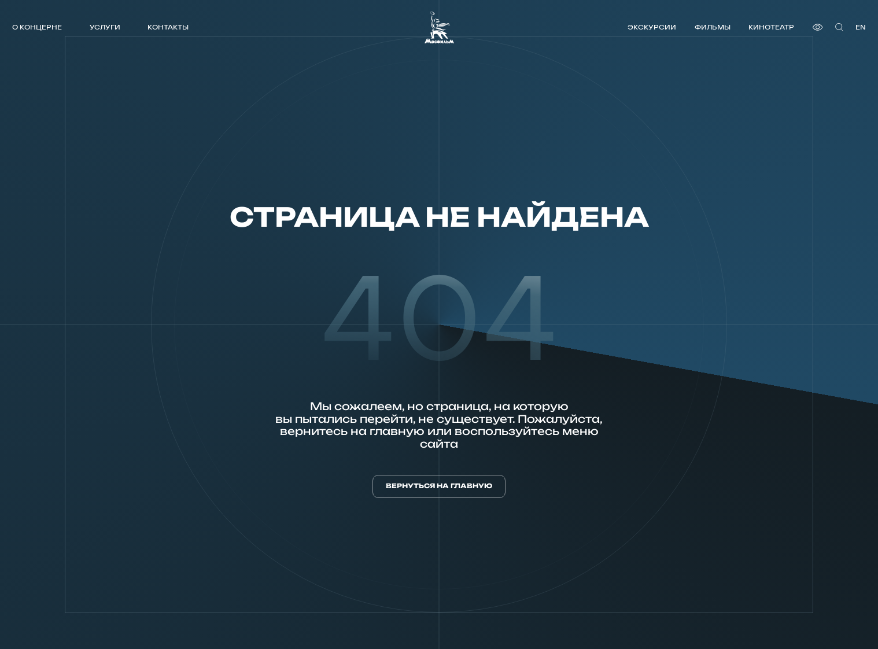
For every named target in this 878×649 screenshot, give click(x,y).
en (860, 27)
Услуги (105, 27)
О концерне (37, 27)
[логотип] (439, 27)
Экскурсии (652, 27)
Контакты (168, 27)
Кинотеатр (771, 27)
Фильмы (713, 27)
